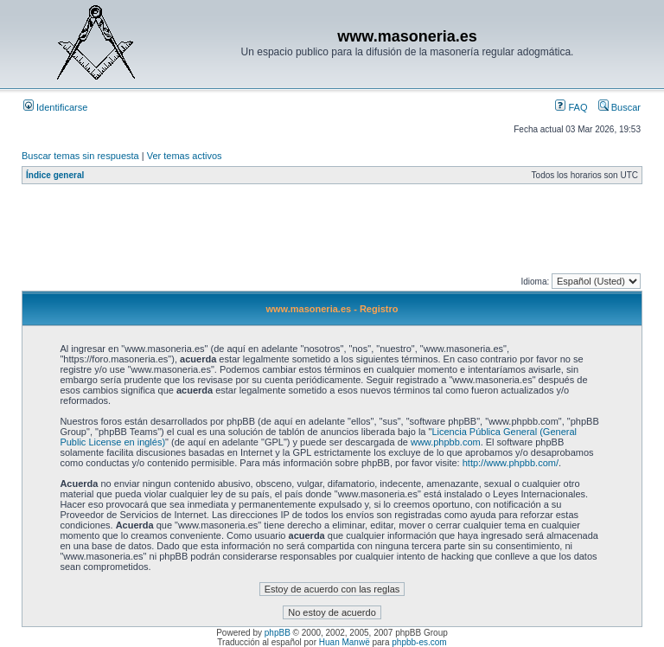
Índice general (55, 175)
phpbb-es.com (419, 642)
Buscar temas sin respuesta (80, 156)
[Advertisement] (336, 233)
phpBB (277, 632)
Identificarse (55, 107)
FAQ (571, 107)
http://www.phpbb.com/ (511, 463)
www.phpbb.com (446, 442)
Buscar (619, 107)
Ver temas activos (184, 156)
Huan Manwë (344, 642)
